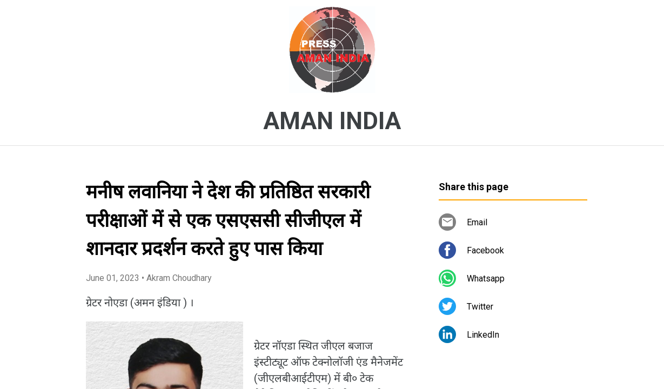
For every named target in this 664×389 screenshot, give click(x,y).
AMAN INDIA (332, 121)
